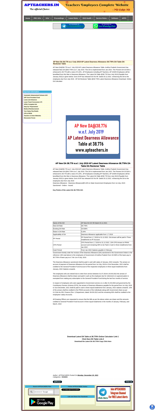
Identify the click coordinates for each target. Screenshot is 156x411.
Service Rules (101, 18)
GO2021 (65, 377)
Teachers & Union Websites (32, 115)
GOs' (47, 18)
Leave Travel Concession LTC (33, 102)
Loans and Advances (30, 100)
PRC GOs (37, 18)
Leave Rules (73, 18)
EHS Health (87, 18)
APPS (124, 18)
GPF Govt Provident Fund (32, 97)
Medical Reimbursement (31, 109)
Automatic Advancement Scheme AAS (36, 95)
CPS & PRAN (28, 113)
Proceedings (59, 18)
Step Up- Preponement (31, 106)
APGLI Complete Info (30, 104)
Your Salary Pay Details (31, 111)
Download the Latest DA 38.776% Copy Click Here (93, 341)
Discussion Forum (29, 118)
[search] (44, 392)
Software (114, 18)
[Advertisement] (93, 44)
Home (28, 18)
